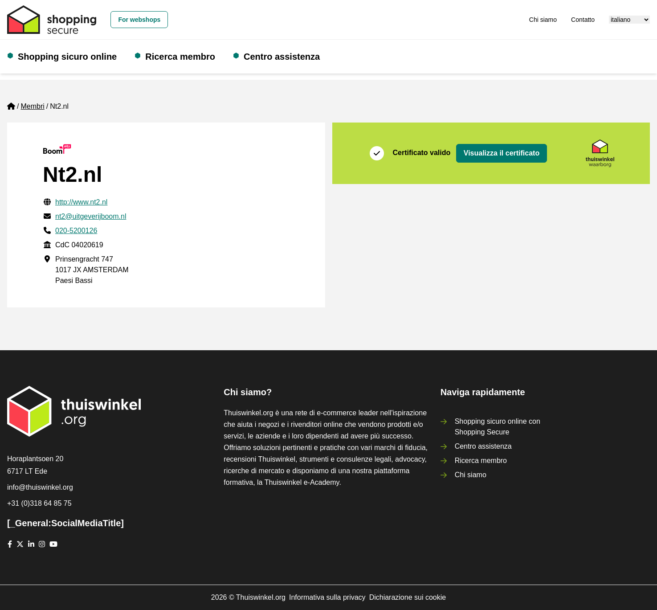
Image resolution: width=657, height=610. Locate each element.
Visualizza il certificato (501, 153)
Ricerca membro (180, 56)
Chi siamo (543, 19)
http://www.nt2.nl (81, 202)
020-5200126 (76, 230)
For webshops (139, 19)
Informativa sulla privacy (327, 597)
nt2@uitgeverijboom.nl (90, 216)
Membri (32, 106)
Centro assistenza (282, 56)
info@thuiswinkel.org (40, 487)
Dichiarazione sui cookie (407, 597)
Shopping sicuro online (67, 56)
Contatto (583, 19)
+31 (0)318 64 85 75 (39, 503)
